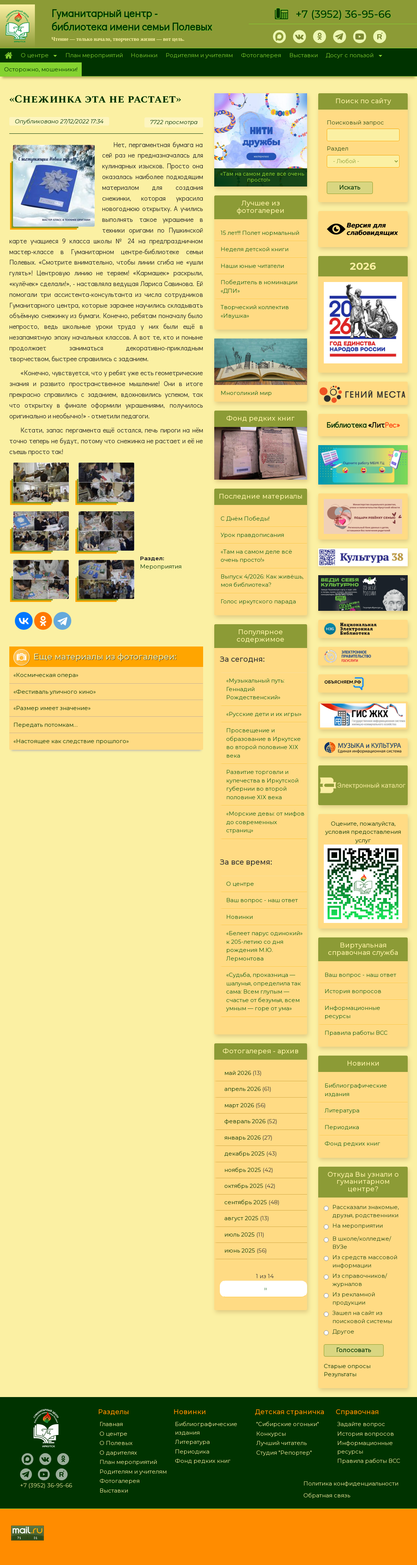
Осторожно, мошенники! (41, 69)
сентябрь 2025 (245, 1202)
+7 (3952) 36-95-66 (343, 14)
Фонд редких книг (352, 1143)
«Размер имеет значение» (52, 708)
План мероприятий (94, 55)
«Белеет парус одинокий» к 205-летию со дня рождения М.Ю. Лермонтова (264, 946)
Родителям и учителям (199, 55)
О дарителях (118, 1452)
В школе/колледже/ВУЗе (357, 1243)
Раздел (337, 148)
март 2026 (239, 1105)
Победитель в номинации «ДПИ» (259, 286)
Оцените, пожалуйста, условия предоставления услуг (363, 832)
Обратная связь (326, 1495)
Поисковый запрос (355, 122)
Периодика (342, 1127)
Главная (8, 55)
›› (265, 1288)
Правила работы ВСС (356, 1032)
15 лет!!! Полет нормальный (260, 232)
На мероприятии (353, 1227)
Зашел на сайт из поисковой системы (358, 1317)
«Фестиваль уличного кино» (54, 691)
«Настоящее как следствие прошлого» (71, 741)
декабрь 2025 (244, 1153)
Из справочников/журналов (355, 1280)
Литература (342, 1110)
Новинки (144, 55)
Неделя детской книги (255, 249)
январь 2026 (242, 1137)
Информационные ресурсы (352, 1012)
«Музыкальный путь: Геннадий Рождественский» (255, 689)
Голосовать (353, 1350)
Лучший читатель (281, 1442)
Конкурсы (271, 1433)
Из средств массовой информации (360, 1261)
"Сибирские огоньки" (287, 1424)
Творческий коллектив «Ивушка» (255, 311)
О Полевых (116, 1442)
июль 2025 (239, 1234)
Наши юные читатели (252, 265)
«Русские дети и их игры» (264, 713)
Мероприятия (161, 566)
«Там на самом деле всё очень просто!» (262, 177)
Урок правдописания (252, 534)
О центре (37, 56)
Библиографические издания (356, 1090)
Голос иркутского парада (258, 601)
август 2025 (241, 1218)
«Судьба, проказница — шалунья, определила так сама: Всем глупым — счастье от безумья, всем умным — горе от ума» (263, 991)
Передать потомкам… (45, 724)
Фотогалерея (261, 55)
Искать (350, 187)
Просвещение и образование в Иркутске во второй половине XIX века (263, 743)
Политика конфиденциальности (350, 1483)
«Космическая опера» (45, 674)
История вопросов (353, 991)
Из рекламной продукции (349, 1298)
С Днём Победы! (245, 518)
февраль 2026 (244, 1121)
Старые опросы (347, 1366)
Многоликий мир (246, 392)
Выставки (303, 55)
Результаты (340, 1374)
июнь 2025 (239, 1250)
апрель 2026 (242, 1088)
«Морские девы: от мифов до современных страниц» (265, 822)
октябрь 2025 (243, 1185)
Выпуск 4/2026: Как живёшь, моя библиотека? (262, 581)
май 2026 (237, 1072)
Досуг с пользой (352, 56)
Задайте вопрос (361, 1424)
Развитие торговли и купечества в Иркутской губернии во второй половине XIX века (262, 784)
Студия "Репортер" (284, 1452)
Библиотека (363, 425)
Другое (339, 1333)
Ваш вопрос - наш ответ (262, 900)
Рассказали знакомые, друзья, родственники (361, 1211)
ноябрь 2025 (242, 1169)
